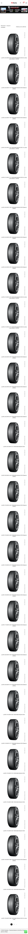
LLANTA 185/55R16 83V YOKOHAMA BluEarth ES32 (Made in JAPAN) (14, 595)
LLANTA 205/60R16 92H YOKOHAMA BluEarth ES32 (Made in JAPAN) (14, 476)
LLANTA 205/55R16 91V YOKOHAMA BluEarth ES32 (14, 446)
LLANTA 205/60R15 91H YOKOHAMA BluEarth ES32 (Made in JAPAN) (14, 685)
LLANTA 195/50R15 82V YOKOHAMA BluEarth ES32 (14, 830)
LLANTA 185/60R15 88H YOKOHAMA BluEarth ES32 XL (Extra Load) (14, 919)
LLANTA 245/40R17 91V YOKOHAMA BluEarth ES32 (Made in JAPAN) (14, 88)
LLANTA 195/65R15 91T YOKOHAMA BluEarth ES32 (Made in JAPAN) (14, 744)
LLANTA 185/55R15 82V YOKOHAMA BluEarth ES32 (14, 889)
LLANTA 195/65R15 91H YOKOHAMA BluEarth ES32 (14, 773)
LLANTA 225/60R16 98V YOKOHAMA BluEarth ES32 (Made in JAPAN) (14, 238)
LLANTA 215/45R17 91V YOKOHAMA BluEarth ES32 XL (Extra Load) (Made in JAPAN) (14, 178)
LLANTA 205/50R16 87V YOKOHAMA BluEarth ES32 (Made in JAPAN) (14, 417)
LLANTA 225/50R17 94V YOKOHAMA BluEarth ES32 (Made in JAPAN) (14, 118)
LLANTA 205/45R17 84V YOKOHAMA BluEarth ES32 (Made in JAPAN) (14, 208)
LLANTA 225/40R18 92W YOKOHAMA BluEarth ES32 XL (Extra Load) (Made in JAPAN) (14, 58)
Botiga (6, 931)
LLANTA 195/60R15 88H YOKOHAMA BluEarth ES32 (14, 802)
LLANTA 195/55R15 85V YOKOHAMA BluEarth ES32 (14, 714)
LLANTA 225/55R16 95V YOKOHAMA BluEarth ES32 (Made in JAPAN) (14, 268)
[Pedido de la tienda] (21, 26)
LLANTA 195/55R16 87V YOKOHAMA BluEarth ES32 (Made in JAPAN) (14, 566)
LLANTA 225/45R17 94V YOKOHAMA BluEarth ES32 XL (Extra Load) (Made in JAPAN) (14, 148)
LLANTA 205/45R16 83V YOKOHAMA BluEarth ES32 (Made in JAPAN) (14, 387)
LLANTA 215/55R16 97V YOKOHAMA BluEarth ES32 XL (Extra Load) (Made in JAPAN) (14, 327)
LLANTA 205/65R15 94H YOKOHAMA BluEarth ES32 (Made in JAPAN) (14, 655)
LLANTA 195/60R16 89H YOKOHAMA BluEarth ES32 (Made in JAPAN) (14, 536)
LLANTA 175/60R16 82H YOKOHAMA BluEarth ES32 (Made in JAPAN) (14, 625)
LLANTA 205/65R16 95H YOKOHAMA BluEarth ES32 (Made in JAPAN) (14, 357)
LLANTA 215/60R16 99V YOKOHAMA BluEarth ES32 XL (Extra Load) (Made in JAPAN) (14, 298)
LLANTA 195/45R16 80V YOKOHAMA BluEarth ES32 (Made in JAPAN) (14, 506)
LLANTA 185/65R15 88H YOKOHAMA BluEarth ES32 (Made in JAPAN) (14, 860)
